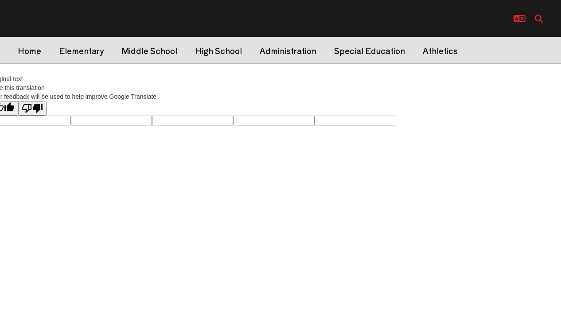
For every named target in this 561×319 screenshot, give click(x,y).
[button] (520, 18)
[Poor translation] (32, 108)
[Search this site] (538, 18)
